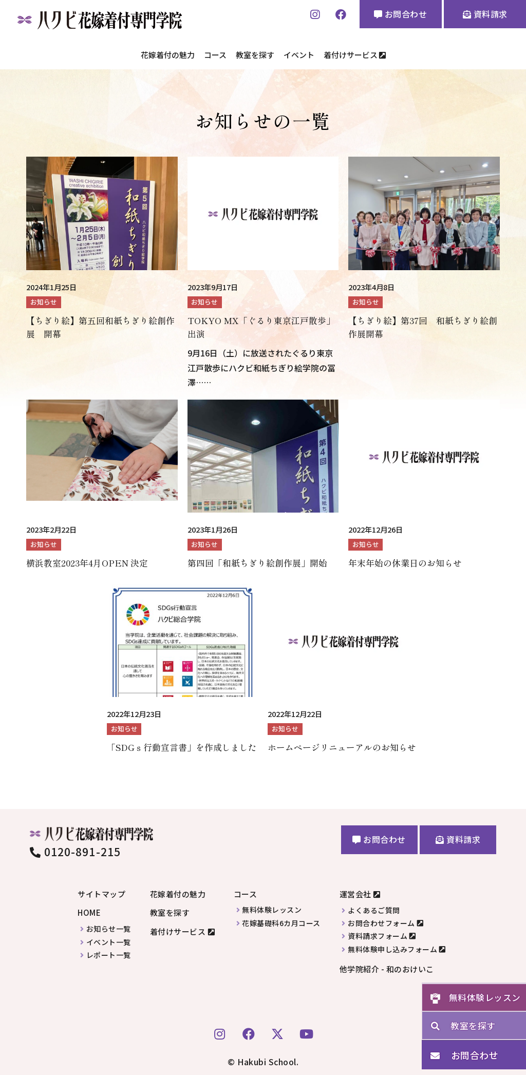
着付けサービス (355, 53)
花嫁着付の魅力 (168, 53)
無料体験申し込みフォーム (392, 947)
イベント (299, 53)
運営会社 (355, 891)
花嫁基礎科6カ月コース (281, 921)
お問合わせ (400, 14)
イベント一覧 (108, 940)
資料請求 (485, 14)
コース (215, 53)
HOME (89, 910)
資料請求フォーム (377, 934)
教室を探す (255, 53)
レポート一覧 (108, 952)
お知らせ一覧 (108, 926)
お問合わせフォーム (381, 921)
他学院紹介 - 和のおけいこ (387, 966)
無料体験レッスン (272, 908)
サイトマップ (101, 891)
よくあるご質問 (374, 908)
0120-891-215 (75, 849)
